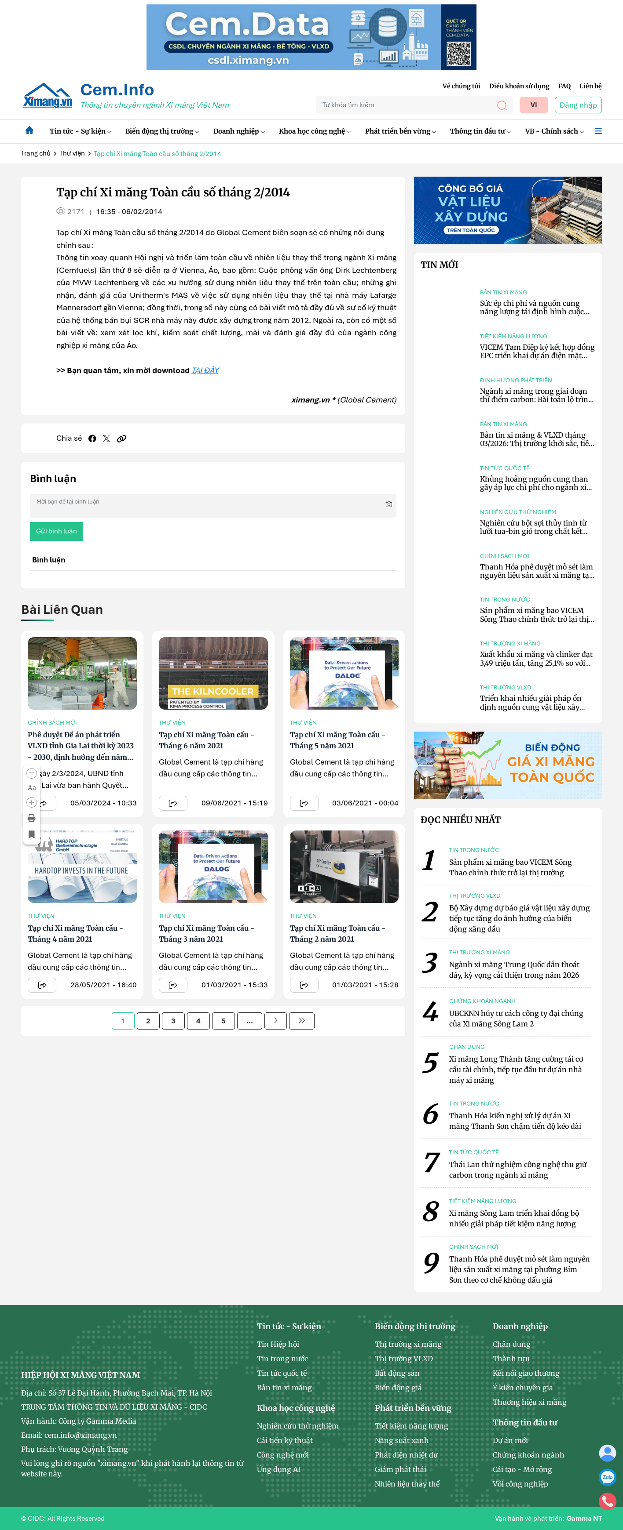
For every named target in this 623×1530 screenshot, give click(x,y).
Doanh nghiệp (239, 131)
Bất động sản (397, 1373)
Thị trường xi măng (510, 643)
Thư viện (72, 153)
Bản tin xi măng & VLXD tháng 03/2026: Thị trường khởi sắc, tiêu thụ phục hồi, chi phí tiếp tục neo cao (536, 448)
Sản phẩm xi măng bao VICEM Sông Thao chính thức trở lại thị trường (534, 618)
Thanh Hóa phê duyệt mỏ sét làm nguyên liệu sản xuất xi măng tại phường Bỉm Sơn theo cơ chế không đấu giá (536, 579)
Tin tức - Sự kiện (81, 131)
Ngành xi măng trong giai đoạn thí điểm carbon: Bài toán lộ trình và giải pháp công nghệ (536, 399)
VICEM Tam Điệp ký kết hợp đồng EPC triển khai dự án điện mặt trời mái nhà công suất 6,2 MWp (537, 355)
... (249, 1021)
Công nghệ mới (283, 1454)
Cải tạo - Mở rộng (522, 1469)
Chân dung (512, 1344)
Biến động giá (398, 1387)
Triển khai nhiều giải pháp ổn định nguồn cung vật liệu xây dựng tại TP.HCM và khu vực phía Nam (537, 711)
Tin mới (439, 265)
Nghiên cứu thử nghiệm (518, 512)
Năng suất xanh (402, 1440)
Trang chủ (36, 153)
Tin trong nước (505, 599)
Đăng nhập (578, 105)
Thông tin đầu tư (480, 131)
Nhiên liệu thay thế (407, 1483)
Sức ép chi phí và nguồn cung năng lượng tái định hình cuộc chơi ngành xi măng (532, 311)
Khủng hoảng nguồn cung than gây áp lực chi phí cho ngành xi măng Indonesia (534, 487)
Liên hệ (590, 86)
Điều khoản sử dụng (519, 86)
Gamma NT (584, 1518)
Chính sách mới (52, 722)
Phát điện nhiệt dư (406, 1454)
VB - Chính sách (554, 131)
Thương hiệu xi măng (530, 1402)
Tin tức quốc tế (505, 468)
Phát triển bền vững (400, 131)
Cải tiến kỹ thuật (285, 1440)
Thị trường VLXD (505, 687)
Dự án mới (510, 1440)
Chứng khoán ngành (528, 1454)
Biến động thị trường (162, 131)
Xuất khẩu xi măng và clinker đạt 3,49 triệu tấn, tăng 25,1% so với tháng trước (536, 662)
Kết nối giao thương (526, 1373)
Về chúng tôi (461, 86)
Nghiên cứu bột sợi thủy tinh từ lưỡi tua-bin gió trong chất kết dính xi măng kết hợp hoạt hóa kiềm (533, 535)
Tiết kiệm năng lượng (513, 336)
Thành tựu (511, 1358)
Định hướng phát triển (516, 380)
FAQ (564, 86)
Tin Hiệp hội (278, 1344)
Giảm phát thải (400, 1469)
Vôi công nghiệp (520, 1483)
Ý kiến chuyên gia (523, 1387)
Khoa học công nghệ (315, 131)
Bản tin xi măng (503, 292)
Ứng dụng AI (279, 1469)
